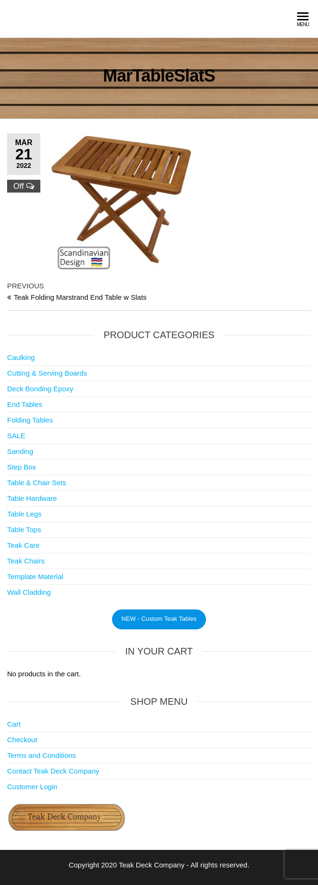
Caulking (21, 357)
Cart (13, 724)
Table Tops (24, 529)
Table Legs (24, 514)
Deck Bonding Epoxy (40, 389)
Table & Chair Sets (36, 483)
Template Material (35, 576)
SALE (16, 436)
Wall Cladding (29, 592)
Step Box (21, 467)
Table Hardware (32, 498)
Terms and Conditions (41, 755)
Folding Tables (30, 420)
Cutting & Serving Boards (47, 373)
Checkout (22, 740)
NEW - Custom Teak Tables (159, 618)
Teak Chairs (26, 561)
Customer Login (32, 787)
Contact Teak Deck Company (53, 771)
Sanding (20, 451)
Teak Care (23, 545)
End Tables (24, 404)
